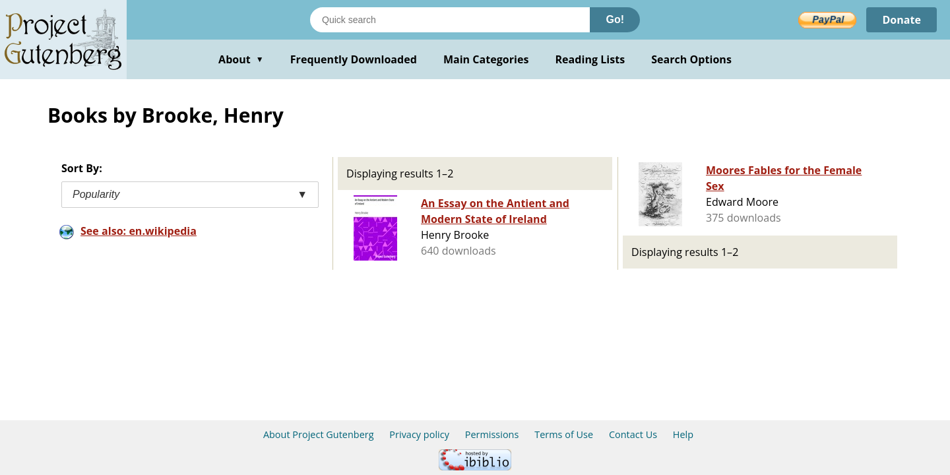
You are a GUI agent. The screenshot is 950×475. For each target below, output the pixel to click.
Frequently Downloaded (353, 59)
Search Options (691, 59)
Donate (901, 20)
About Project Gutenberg (318, 434)
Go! (615, 19)
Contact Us (633, 434)
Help (683, 434)
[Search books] (450, 19)
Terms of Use (563, 434)
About (241, 59)
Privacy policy (419, 434)
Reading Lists (590, 59)
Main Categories (486, 59)
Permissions (492, 434)
